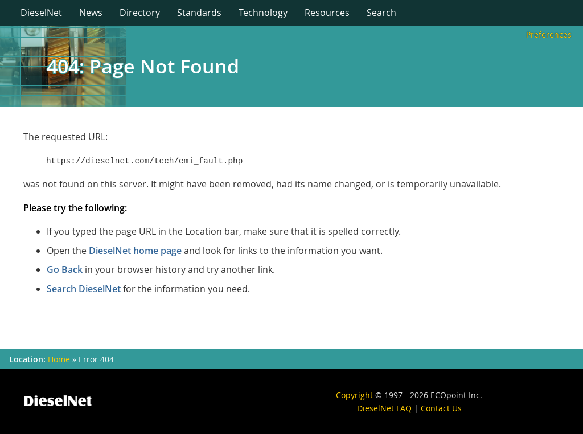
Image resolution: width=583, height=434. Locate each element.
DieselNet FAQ (384, 408)
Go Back (65, 269)
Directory (140, 12)
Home (59, 359)
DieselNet (41, 12)
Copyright (354, 395)
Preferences (549, 34)
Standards (199, 12)
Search (381, 12)
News (90, 12)
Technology (263, 12)
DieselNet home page (135, 250)
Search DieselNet (84, 288)
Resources (327, 12)
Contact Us (441, 408)
